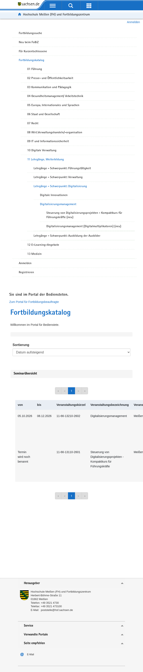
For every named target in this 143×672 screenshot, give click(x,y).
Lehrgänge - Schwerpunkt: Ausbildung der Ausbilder (67, 235)
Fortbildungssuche (30, 33)
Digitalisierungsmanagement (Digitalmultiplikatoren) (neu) (83, 226)
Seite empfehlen (34, 643)
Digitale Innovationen (54, 195)
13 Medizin (34, 254)
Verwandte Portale (36, 634)
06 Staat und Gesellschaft (43, 114)
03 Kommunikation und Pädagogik (49, 87)
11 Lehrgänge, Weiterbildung (45, 159)
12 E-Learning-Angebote (43, 245)
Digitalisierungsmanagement (58, 204)
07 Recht (32, 123)
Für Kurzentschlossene (33, 51)
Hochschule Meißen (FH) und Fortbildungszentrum (56, 14)
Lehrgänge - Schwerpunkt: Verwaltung (58, 177)
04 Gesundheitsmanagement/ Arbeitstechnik (55, 96)
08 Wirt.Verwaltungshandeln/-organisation (54, 132)
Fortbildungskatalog (31, 60)
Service (28, 625)
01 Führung (34, 69)
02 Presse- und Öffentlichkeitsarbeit (50, 78)
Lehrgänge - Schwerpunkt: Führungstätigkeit (62, 168)
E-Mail (30, 654)
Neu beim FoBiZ (29, 42)
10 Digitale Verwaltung (41, 150)
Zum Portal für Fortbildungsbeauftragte (34, 302)
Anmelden (133, 22)
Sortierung (21, 345)
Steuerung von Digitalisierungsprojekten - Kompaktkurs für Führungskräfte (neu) (84, 215)
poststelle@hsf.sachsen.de (57, 610)
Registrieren (26, 272)
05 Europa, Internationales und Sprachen (53, 105)
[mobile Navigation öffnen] (53, 5)
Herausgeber (32, 583)
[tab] (71, 583)
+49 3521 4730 (50, 602)
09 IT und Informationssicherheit (48, 141)
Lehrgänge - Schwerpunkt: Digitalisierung (60, 186)
